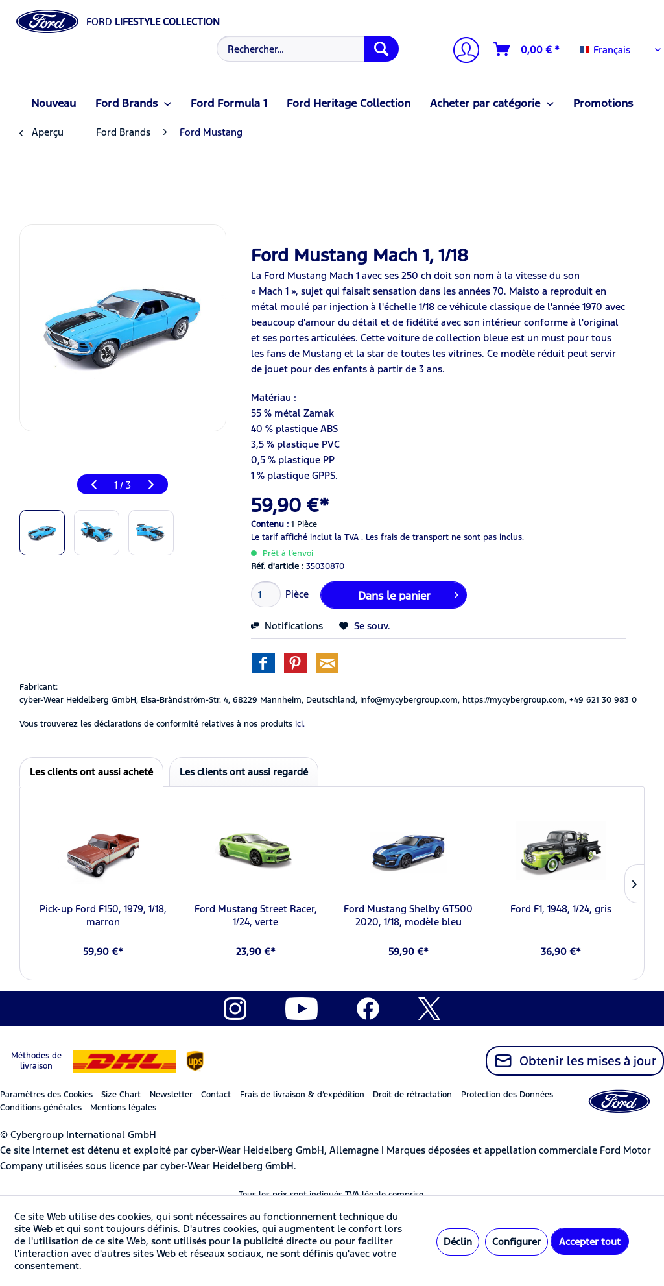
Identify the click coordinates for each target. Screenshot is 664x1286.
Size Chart (121, 1094)
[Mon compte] (461, 51)
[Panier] (527, 49)
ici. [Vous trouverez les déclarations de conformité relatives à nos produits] (300, 724)
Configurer (516, 1241)
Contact (216, 1094)
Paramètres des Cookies (46, 1094)
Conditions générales (41, 1107)
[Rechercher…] (308, 49)
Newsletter (171, 1094)
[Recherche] (381, 49)
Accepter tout (590, 1241)
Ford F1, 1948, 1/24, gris (560, 909)
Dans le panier (408, 594)
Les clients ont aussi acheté (91, 772)
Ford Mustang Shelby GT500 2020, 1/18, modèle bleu (408, 915)
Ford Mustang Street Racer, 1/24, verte (256, 915)
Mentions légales (123, 1107)
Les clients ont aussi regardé (244, 772)
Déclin (458, 1241)
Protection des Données (507, 1094)
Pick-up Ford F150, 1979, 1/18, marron (103, 915)
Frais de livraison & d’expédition (302, 1094)
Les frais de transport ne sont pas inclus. (445, 537)
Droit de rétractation (412, 1094)
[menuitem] (306, 49)
